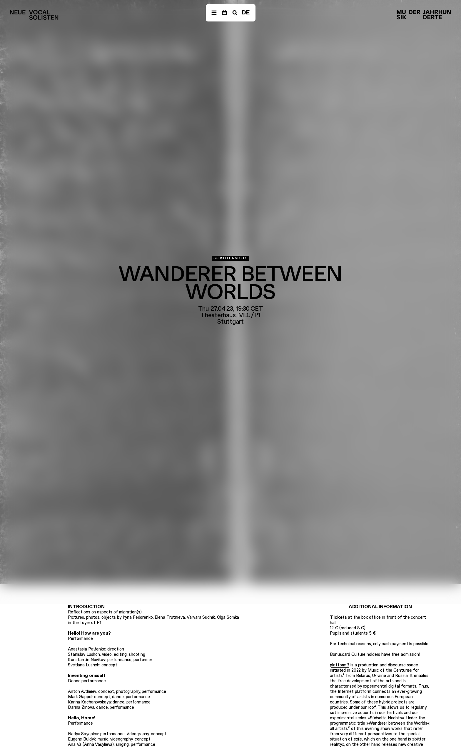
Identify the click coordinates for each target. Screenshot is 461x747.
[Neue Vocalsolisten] (34, 15)
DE (246, 12)
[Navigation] (214, 13)
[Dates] (224, 13)
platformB (339, 665)
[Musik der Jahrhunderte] (424, 15)
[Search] (234, 13)
